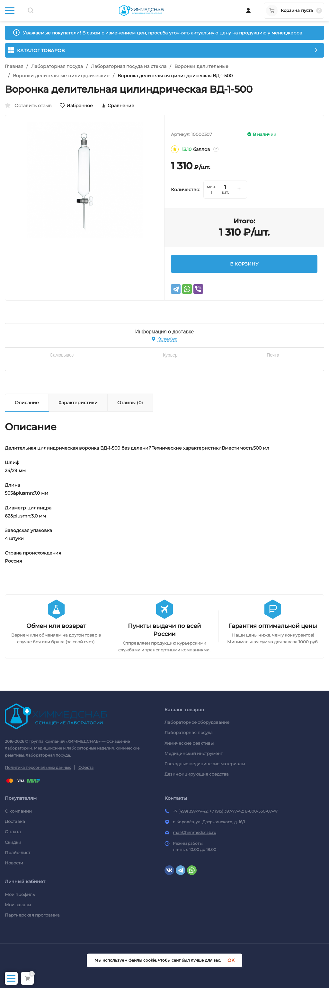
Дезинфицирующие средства (196, 774)
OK (231, 960)
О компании (18, 811)
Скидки (13, 842)
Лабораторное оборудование (196, 722)
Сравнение (117, 105)
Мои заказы (18, 904)
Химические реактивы (189, 743)
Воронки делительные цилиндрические (61, 75)
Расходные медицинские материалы (204, 763)
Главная (14, 66)
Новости (14, 862)
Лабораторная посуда (57, 66)
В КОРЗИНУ (244, 264)
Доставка (15, 821)
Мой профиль (20, 894)
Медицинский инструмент (193, 753)
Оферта (85, 767)
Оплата (13, 831)
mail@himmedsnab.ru (194, 832)
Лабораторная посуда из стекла (128, 66)
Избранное (76, 105)
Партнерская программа (32, 915)
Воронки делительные (201, 66)
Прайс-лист (17, 852)
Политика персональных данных (38, 767)
